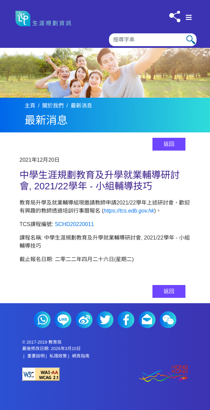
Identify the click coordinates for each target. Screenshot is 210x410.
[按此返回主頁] (45, 18)
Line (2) (63, 319)
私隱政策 (58, 355)
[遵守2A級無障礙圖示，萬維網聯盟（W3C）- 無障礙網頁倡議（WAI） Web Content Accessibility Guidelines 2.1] (63, 374)
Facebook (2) (125, 319)
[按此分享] (174, 16)
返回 (169, 144)
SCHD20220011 (74, 224)
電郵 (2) (147, 319)
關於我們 (53, 105)
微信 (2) (168, 319)
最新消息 (81, 105)
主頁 (30, 105)
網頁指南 (81, 355)
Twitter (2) (105, 319)
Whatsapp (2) (42, 319)
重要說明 (36, 355)
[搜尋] (153, 39)
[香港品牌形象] (146, 374)
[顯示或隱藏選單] (189, 17)
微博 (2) (84, 319)
